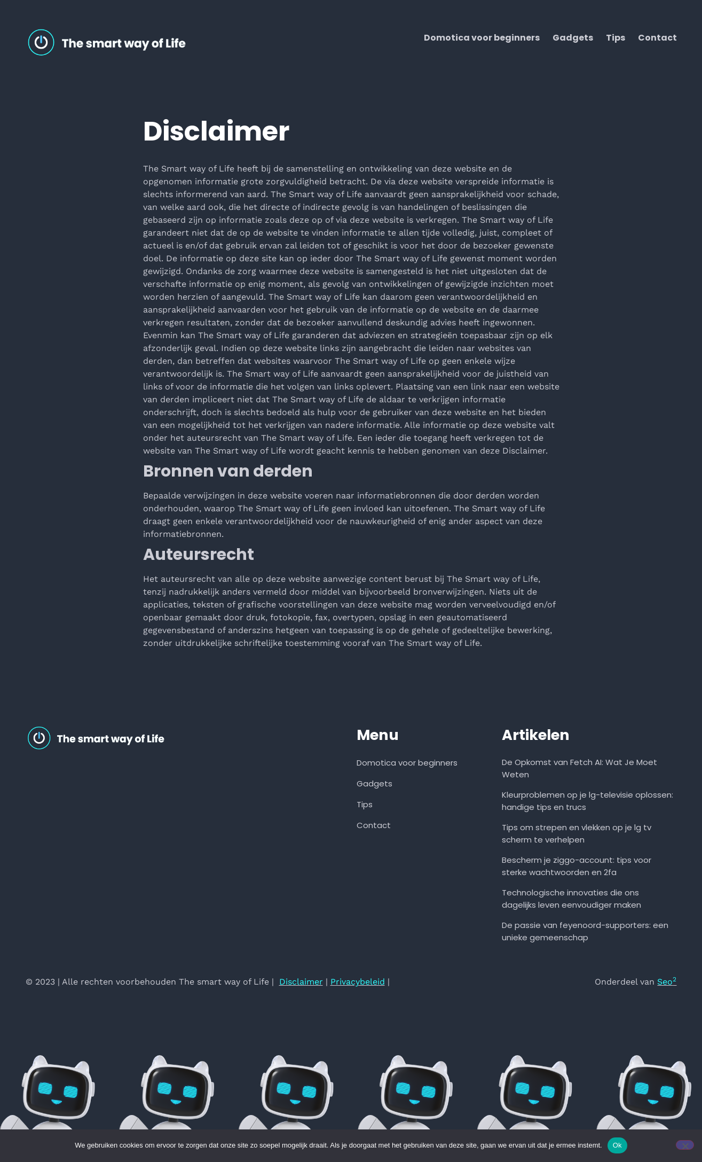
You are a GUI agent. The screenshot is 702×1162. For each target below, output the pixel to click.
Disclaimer (301, 982)
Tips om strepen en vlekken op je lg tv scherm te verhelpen (576, 833)
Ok (617, 1145)
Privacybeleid (357, 982)
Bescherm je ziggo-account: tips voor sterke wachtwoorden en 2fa (576, 866)
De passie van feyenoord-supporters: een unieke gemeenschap (585, 931)
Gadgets (573, 38)
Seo (666, 982)
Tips (615, 38)
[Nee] (685, 1145)
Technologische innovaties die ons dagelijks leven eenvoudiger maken (571, 898)
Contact (657, 38)
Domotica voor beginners (482, 38)
